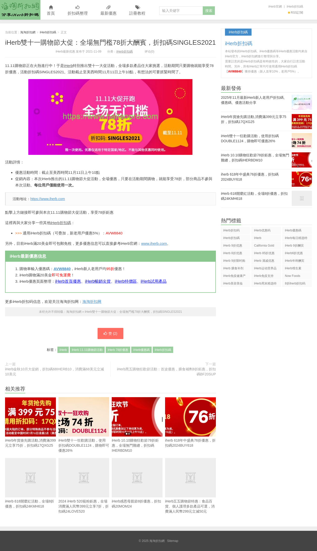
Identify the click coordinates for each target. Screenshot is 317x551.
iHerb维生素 (293, 268)
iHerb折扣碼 (295, 6)
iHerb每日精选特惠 (296, 239)
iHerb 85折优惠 (264, 253)
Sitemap (172, 541)
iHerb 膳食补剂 (233, 268)
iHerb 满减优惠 (264, 260)
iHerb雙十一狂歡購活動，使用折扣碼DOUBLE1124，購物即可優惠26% (83, 424)
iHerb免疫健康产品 (234, 276)
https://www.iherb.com (47, 199)
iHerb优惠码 (262, 230)
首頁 (51, 10)
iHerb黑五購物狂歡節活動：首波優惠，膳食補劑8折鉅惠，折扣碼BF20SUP (166, 371)
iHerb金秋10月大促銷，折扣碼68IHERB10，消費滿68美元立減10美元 (54, 371)
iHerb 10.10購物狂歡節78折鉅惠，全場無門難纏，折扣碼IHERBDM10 (137, 424)
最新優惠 (108, 10)
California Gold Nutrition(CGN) (264, 246)
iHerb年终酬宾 (294, 260)
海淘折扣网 (91, 301)
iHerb (68, 65)
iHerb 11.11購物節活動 (87, 350)
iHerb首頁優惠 (68, 281)
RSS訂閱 (295, 12)
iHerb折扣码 (231, 230)
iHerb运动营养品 (265, 268)
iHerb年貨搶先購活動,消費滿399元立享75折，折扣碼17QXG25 (30, 422)
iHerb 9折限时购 (234, 260)
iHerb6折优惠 (294, 253)
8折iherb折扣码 (295, 283)
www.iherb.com (154, 243)
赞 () (110, 333)
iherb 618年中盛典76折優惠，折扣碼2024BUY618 (190, 422)
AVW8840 (62, 269)
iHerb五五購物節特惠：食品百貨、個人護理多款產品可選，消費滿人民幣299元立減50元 (190, 485)
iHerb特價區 (126, 281)
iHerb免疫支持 (264, 276)
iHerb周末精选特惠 (265, 284)
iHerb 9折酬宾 (294, 245)
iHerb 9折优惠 (232, 245)
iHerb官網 (275, 6)
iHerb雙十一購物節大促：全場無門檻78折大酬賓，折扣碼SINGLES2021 (110, 42)
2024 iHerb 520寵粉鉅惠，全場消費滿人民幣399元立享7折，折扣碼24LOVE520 (83, 485)
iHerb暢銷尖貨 (98, 281)
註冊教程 (137, 10)
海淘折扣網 (20, 10)
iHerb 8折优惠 (232, 253)
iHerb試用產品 (154, 281)
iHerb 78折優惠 (118, 350)
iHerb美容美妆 (233, 283)
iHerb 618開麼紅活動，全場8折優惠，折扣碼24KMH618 (30, 483)
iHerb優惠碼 (141, 350)
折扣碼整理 (77, 10)
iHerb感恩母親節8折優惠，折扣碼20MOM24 (137, 483)
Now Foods (292, 276)
